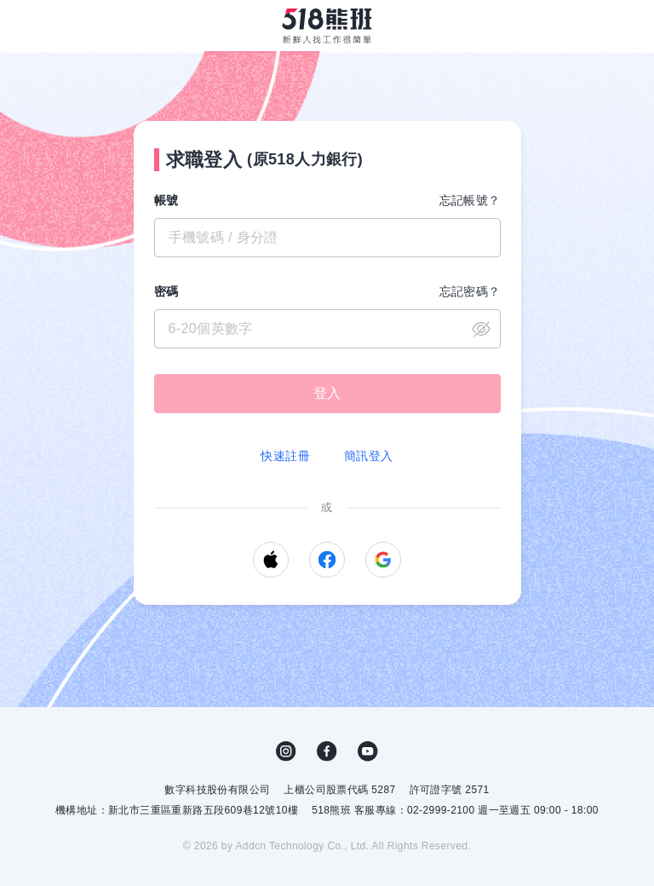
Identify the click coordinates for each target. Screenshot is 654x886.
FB (327, 751)
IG (286, 751)
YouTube (368, 751)
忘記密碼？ (470, 291)
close (481, 328)
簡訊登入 (368, 456)
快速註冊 (285, 456)
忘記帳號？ (470, 200)
